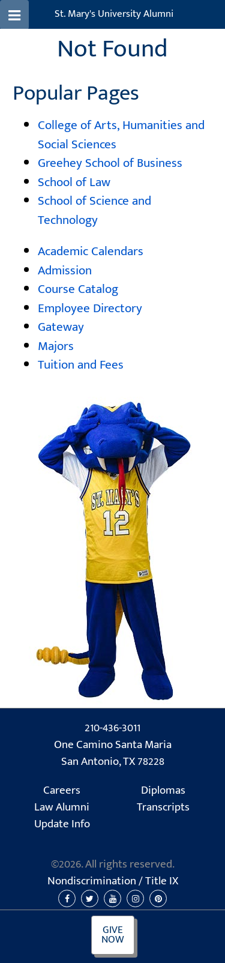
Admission (65, 270)
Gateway (61, 326)
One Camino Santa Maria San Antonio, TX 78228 (113, 754)
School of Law (74, 182)
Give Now (112, 935)
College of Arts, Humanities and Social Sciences (121, 135)
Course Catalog (78, 289)
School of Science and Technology (94, 210)
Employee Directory (90, 308)
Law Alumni (61, 807)
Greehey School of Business (110, 163)
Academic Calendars (90, 251)
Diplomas (163, 790)
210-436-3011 (112, 728)
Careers (61, 790)
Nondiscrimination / (112, 881)
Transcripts (163, 807)
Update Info (62, 824)
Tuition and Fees (81, 364)
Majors (56, 346)
